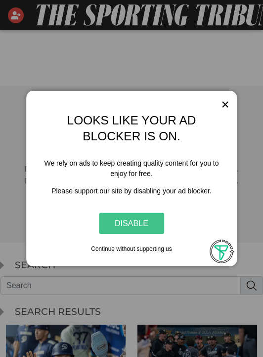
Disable (131, 223)
